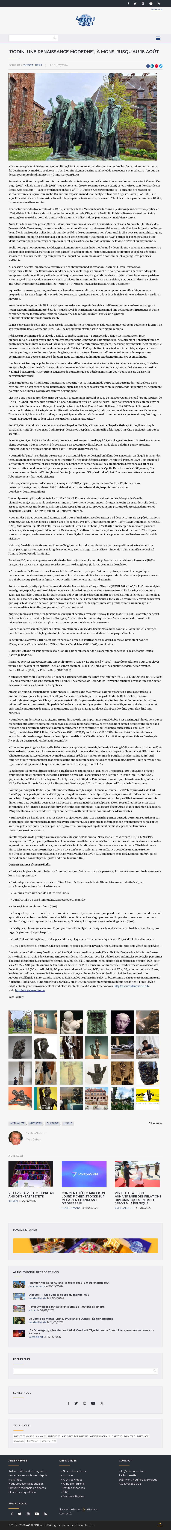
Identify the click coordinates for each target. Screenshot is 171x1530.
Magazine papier (85, 1245)
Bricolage (143, 1436)
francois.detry (37, 1286)
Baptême (117, 1436)
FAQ (65, 1492)
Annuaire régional (73, 1483)
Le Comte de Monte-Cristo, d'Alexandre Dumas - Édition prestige (71, 1318)
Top (160, 1526)
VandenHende (37, 1298)
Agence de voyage (24, 1436)
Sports (46, 1441)
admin (13, 1201)
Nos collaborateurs (74, 1471)
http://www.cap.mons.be (30, 990)
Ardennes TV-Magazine (75, 1436)
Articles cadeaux (100, 1436)
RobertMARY (71, 1207)
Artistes (35, 1123)
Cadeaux (18, 1441)
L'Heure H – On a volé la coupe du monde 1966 (59, 1294)
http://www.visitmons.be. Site (131, 986)
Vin (54, 1441)
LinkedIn (152, 66)
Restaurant (33, 1441)
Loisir (67, 1123)
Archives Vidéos (72, 1479)
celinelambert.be (83, 1525)
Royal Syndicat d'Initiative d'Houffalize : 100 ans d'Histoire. (67, 1306)
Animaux (41, 1436)
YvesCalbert (32, 65)
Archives (68, 1475)
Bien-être (129, 1436)
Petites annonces (74, 1488)
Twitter (161, 66)
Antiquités (54, 1436)
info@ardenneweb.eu (132, 1471)
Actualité (17, 1123)
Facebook (148, 66)
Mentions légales (73, 1496)
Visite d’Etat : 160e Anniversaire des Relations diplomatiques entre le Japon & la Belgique (138, 1198)
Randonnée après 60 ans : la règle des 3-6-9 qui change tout (69, 1282)
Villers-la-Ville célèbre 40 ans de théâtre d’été (31, 1194)
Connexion (157, 9)
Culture (52, 1123)
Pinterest (156, 66)
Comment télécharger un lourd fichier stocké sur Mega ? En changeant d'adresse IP (83, 1198)
